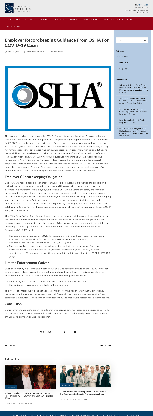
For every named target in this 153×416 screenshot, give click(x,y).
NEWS (129, 20)
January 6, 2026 (10, 386)
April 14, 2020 (13, 51)
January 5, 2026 (65, 382)
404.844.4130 (143, 5)
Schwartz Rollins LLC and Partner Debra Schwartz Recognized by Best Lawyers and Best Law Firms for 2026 (29, 378)
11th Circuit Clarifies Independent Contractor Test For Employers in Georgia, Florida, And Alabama (84, 375)
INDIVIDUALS (59, 20)
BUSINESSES (44, 20)
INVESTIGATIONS (90, 20)
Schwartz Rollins (33, 51)
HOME (9, 20)
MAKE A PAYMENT (14, 26)
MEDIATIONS (74, 20)
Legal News (66, 368)
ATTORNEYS (30, 20)
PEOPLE (29, 399)
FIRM (18, 20)
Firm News (123, 63)
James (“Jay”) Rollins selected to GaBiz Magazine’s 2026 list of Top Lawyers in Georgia (131, 109)
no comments (53, 51)
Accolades (10, 370)
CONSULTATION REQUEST (112, 20)
